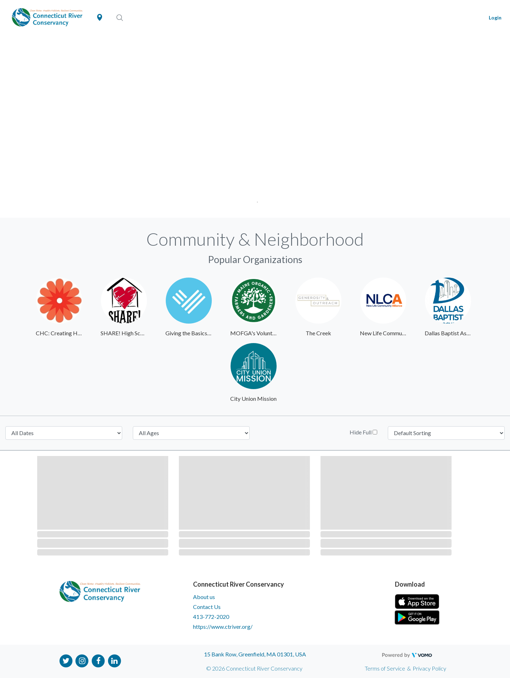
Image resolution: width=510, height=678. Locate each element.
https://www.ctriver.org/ (223, 626)
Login (495, 18)
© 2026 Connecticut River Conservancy (254, 668)
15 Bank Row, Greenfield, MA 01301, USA (255, 654)
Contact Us (207, 606)
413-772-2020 (211, 616)
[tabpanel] (255, 126)
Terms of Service (385, 668)
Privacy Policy (429, 668)
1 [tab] (255, 200)
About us (204, 596)
